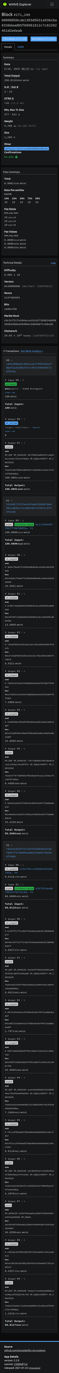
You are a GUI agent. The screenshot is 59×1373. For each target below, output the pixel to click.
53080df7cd (20, 1364)
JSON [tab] (20, 46)
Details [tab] (8, 46)
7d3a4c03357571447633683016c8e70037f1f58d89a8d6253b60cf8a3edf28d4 (29, 852)
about (36, 427)
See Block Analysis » (32, 351)
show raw (10, 392)
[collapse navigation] (52, 4)
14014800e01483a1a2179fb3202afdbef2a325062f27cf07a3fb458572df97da (29, 367)
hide (53, 263)
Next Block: (43, 38)
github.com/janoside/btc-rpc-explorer (25, 1350)
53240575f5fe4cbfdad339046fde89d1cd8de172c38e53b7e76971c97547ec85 (29, 508)
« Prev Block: (14, 38)
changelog (34, 1368)
